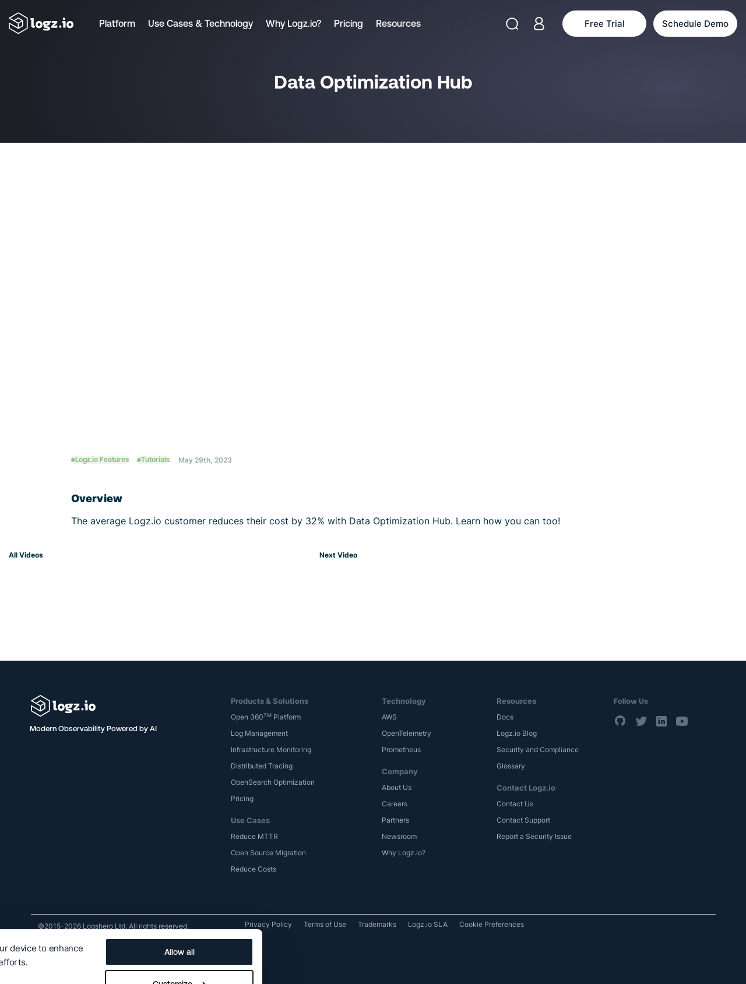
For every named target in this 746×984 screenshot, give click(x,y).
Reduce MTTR (254, 836)
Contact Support (523, 820)
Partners (395, 820)
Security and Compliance (538, 749)
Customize (442, 929)
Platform (117, 23)
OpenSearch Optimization (273, 782)
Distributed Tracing (262, 765)
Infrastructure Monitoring (271, 749)
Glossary (511, 765)
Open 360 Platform (266, 717)
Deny (441, 961)
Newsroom (399, 836)
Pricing (348, 23)
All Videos (26, 555)
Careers (394, 803)
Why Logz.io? (293, 23)
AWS (389, 717)
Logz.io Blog (517, 733)
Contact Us (515, 803)
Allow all (442, 897)
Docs (505, 717)
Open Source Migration (268, 852)
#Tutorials (153, 460)
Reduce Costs (253, 869)
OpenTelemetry (406, 733)
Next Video (338, 555)
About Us (396, 787)
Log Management (259, 733)
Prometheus (401, 749)
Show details (36, 927)
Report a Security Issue (534, 836)
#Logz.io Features (100, 460)
